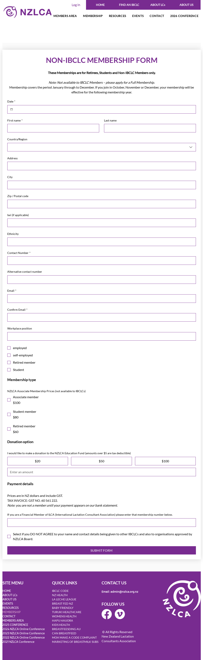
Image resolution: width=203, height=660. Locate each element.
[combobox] (101, 147)
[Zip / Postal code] (100, 204)
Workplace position (19, 328)
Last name (110, 120)
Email (11, 291)
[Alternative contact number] (100, 280)
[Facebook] (107, 614)
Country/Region (17, 139)
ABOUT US (9, 599)
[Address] (100, 166)
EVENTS (7, 604)
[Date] (11, 109)
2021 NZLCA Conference (18, 642)
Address (12, 158)
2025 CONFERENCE (15, 625)
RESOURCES (10, 608)
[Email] (100, 299)
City (10, 177)
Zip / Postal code (17, 196)
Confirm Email (17, 310)
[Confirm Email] (100, 317)
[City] (100, 185)
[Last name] (148, 128)
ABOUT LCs (9, 595)
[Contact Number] (100, 261)
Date (11, 101)
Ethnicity (13, 233)
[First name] (52, 128)
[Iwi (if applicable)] (100, 223)
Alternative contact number (24, 271)
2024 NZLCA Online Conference (23, 629)
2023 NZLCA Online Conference (23, 633)
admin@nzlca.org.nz (124, 592)
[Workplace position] (100, 336)
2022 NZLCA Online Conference (23, 638)
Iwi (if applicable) (18, 215)
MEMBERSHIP (11, 612)
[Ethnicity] (100, 242)
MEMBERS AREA (13, 621)
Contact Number (19, 253)
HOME (6, 591)
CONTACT (8, 616)
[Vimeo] (120, 614)
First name (15, 120)
